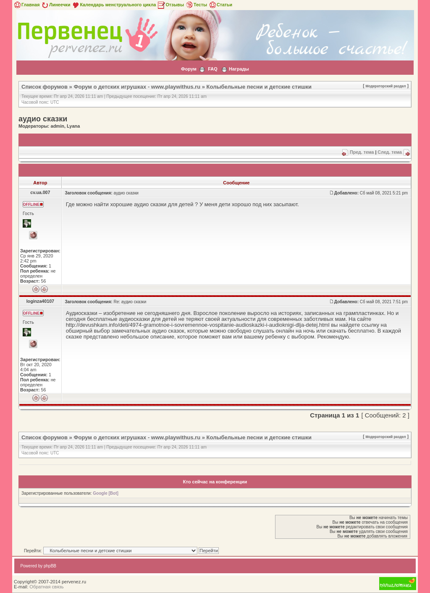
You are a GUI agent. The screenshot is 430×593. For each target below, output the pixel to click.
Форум (189, 68)
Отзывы (170, 4)
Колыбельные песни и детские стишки (259, 87)
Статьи (220, 4)
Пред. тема (362, 152)
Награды (239, 68)
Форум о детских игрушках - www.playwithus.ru (136, 87)
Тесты (196, 4)
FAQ (213, 68)
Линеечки (55, 4)
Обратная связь (46, 586)
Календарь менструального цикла (113, 4)
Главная (26, 4)
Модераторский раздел (386, 86)
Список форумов (44, 87)
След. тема (390, 152)
